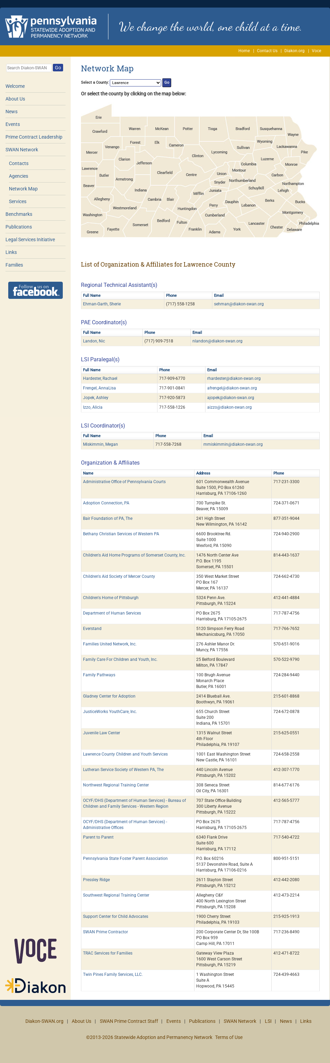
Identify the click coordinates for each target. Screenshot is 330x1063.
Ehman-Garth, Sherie (102, 304)
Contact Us (267, 50)
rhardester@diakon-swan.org (234, 378)
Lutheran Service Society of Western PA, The (123, 769)
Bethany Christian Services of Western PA (121, 534)
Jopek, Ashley (95, 397)
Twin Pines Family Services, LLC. (113, 974)
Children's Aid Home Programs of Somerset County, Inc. (134, 555)
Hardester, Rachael (100, 378)
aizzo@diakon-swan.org (229, 407)
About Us (15, 99)
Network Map (23, 188)
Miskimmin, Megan (100, 444)
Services (17, 201)
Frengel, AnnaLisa (99, 388)
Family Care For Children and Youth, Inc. (120, 659)
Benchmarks (18, 214)
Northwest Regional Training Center (116, 785)
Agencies (18, 176)
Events (12, 124)
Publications (18, 227)
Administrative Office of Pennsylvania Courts (124, 481)
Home (244, 50)
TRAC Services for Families (107, 953)
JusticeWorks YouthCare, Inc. (110, 711)
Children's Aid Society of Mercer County (119, 576)
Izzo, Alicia (93, 407)
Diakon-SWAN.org (44, 1021)
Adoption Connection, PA (106, 503)
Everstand (92, 628)
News (11, 111)
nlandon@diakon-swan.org (217, 341)
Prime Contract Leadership (33, 137)
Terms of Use (229, 1037)
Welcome (15, 86)
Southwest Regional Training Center (116, 895)
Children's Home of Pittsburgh (111, 597)
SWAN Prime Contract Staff (129, 1021)
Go (58, 67)
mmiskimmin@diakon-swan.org (233, 444)
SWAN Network (21, 149)
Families (14, 265)
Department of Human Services (112, 613)
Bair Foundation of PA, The (107, 518)
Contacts (18, 163)
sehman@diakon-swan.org (239, 304)
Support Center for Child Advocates (115, 916)
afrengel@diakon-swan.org (232, 388)
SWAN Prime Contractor (105, 932)
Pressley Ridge (96, 879)
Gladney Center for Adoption (109, 696)
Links (11, 252)
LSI (268, 1021)
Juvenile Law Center (101, 733)
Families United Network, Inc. (110, 644)
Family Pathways (99, 675)
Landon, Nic (94, 341)
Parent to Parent (98, 837)
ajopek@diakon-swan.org (230, 397)
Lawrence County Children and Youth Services (125, 754)
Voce (316, 50)
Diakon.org (294, 50)
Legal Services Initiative (30, 239)
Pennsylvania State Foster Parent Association (125, 858)
